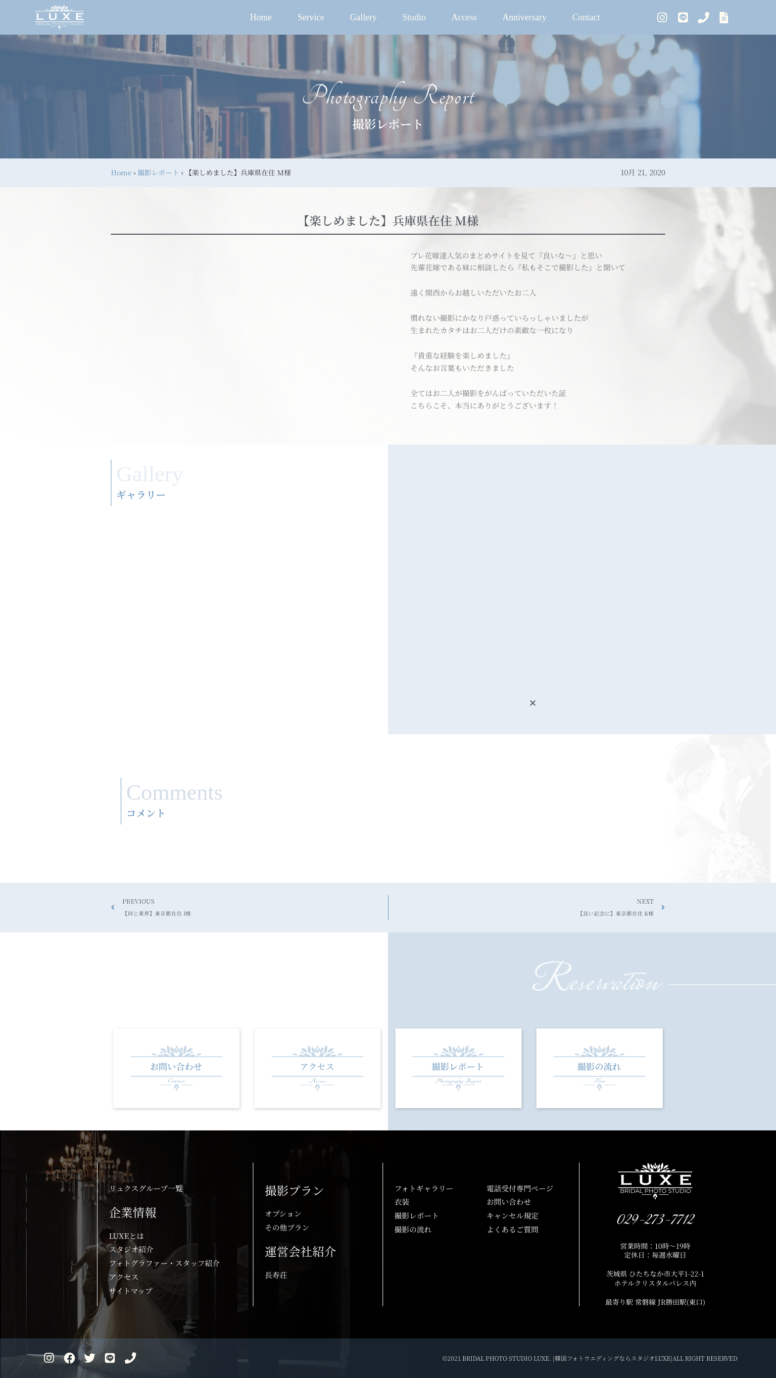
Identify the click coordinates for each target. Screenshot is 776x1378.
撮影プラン (294, 1190)
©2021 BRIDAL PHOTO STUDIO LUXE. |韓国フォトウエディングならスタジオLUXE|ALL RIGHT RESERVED (589, 1358)
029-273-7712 (655, 1220)
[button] (532, 703)
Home (121, 172)
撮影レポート (158, 172)
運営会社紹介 (300, 1251)
